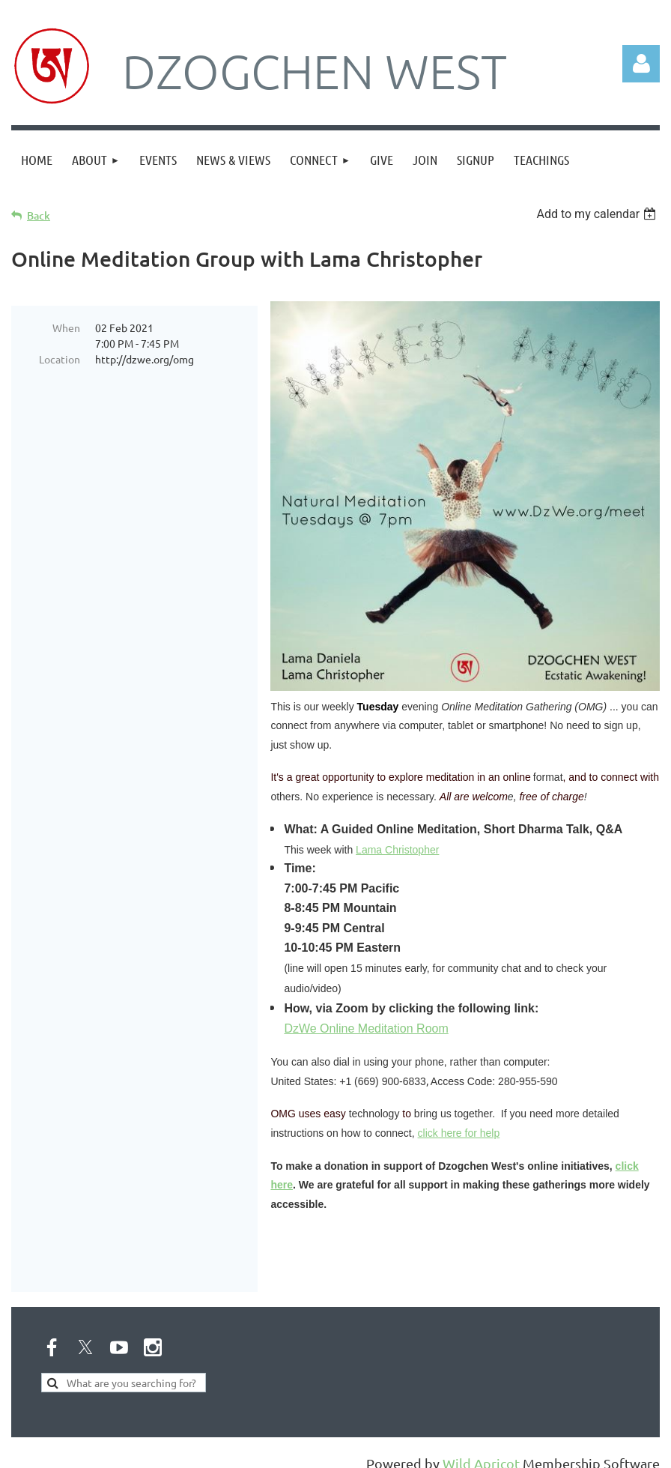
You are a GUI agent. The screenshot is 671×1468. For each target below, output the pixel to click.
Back (38, 215)
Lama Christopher (397, 850)
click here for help (459, 1133)
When (66, 327)
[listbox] (598, 214)
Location (59, 359)
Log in (641, 63)
